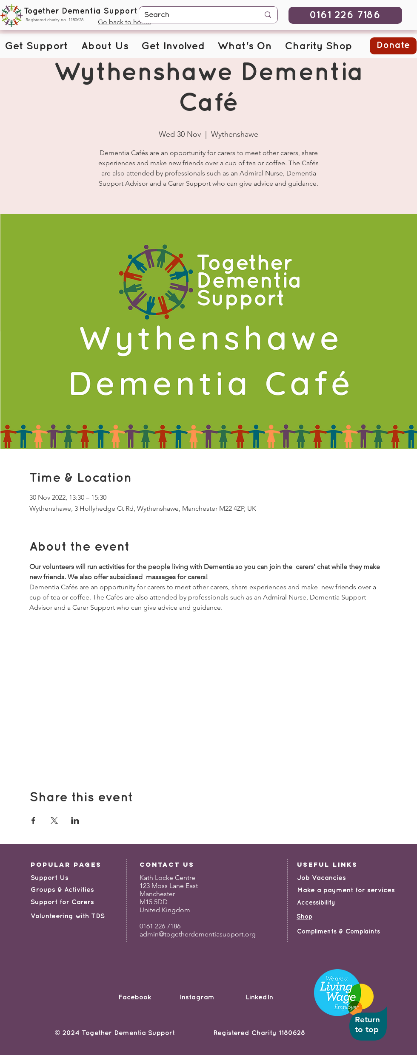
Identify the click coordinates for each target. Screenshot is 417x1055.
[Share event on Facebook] (33, 820)
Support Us (50, 878)
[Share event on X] (54, 820)
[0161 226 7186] (345, 15)
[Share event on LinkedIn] (75, 820)
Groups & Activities (62, 890)
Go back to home (124, 22)
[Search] (192, 15)
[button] (36, 46)
